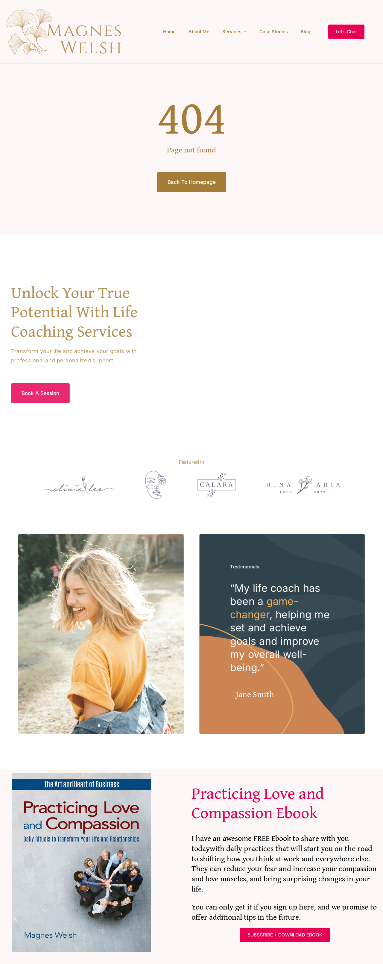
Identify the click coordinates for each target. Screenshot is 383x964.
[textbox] (285, 780)
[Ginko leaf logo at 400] (66, 10)
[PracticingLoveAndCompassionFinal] (81, 753)
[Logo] (83, 478)
